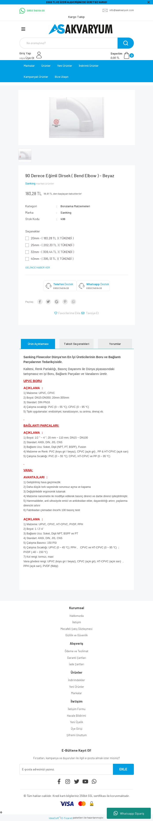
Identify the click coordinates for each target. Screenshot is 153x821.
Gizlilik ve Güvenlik (76, 635)
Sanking (30, 183)
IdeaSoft (54, 818)
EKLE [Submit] (123, 769)
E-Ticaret (66, 817)
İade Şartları (76, 664)
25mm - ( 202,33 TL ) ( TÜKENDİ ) (52, 245)
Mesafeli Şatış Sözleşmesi (76, 629)
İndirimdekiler (76, 680)
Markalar (29, 65)
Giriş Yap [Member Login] (25, 53)
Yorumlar (115, 344)
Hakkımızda (77, 616)
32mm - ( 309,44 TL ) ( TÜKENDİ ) (52, 252)
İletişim (76, 622)
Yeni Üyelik (76, 722)
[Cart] (122, 55)
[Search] (76, 43)
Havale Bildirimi (76, 715)
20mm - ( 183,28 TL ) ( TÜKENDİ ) (52, 238)
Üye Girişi (76, 728)
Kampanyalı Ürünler (36, 76)
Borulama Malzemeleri (75, 206)
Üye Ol (26, 58)
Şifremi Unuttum (76, 735)
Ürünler (46, 65)
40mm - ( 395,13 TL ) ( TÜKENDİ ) (52, 258)
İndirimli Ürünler (89, 65)
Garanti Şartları (76, 657)
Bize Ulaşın (61, 76)
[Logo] (80, 29)
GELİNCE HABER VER (37, 267)
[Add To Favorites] (67, 313)
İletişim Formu (76, 709)
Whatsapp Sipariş (129, 813)
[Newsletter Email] (66, 769)
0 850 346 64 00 (61, 288)
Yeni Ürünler (64, 65)
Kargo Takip (76, 17)
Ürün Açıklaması (38, 344)
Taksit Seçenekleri (76, 344)
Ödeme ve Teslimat (76, 651)
